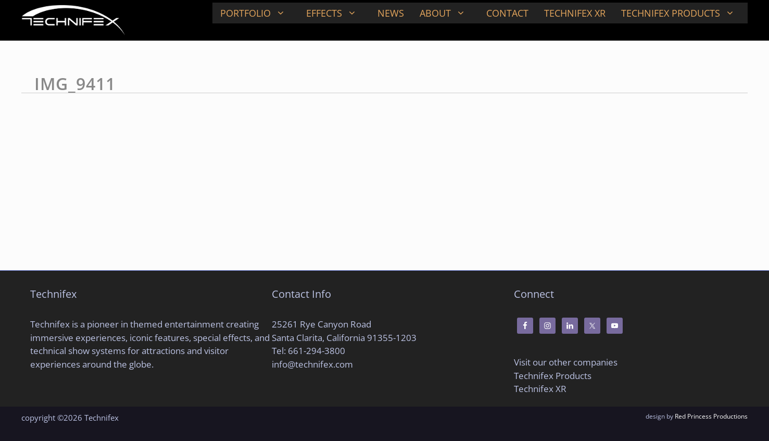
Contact (507, 13)
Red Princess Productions (711, 416)
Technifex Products (684, 13)
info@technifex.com (312, 364)
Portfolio (259, 13)
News (390, 13)
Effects (338, 13)
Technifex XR (575, 13)
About (449, 13)
